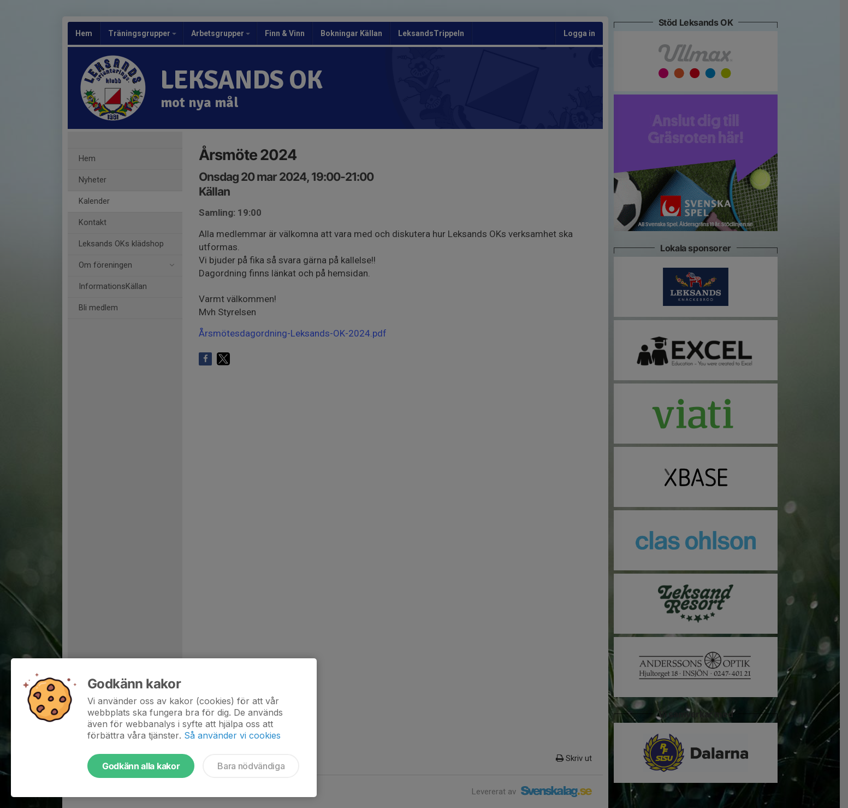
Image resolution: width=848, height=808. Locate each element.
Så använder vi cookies (232, 735)
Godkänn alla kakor (141, 765)
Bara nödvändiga (250, 765)
